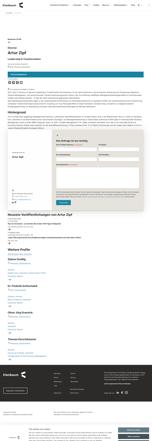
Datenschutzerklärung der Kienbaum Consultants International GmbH (103, 197)
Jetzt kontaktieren (18, 74)
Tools (86, 5)
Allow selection (134, 386)
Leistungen (77, 5)
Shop (133, 5)
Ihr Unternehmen (63, 155)
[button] (9, 82)
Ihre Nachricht (67, 164)
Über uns (105, 5)
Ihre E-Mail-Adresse (69, 144)
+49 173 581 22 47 (20, 196)
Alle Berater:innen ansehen (20, 254)
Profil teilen (13, 79)
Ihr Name (102, 145)
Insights (96, 5)
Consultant (9, 13)
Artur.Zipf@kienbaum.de (23, 199)
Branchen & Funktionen (59, 5)
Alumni (73, 373)
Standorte (57, 373)
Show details (113, 403)
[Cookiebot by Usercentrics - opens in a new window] (14, 402)
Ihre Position (104, 155)
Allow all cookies (133, 380)
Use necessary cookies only (134, 393)
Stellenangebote (120, 5)
